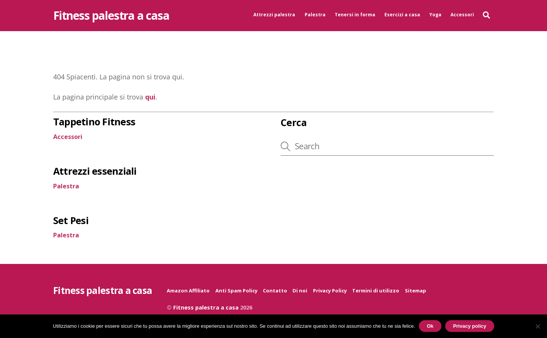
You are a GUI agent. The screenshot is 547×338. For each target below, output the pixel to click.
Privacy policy (469, 326)
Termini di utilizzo (375, 291)
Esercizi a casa (402, 14)
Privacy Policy (330, 291)
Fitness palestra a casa (206, 308)
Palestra (315, 14)
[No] (537, 326)
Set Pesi (71, 221)
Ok (430, 326)
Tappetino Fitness (94, 122)
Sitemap (415, 291)
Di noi (299, 291)
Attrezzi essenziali (95, 171)
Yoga (435, 14)
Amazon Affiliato (188, 291)
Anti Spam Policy (236, 291)
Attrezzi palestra (274, 14)
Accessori (462, 14)
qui (150, 97)
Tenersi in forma (355, 14)
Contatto (275, 291)
